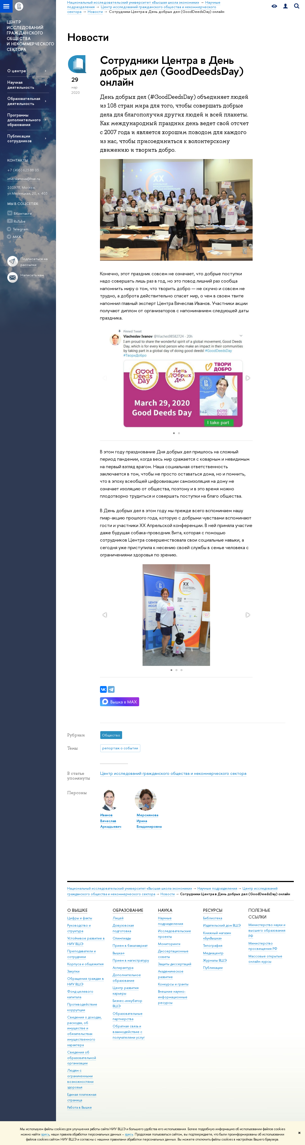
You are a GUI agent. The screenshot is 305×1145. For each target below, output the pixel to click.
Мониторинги (169, 943)
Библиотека (212, 918)
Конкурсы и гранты (173, 984)
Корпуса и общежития (85, 964)
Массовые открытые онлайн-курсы (265, 959)
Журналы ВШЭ (215, 960)
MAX (17, 236)
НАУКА (165, 910)
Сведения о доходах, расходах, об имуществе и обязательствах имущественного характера (84, 1031)
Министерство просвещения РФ (262, 946)
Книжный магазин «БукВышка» (217, 936)
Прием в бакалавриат (130, 945)
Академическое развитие (170, 974)
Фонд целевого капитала (80, 994)
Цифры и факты (79, 918)
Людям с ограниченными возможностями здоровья (80, 1078)
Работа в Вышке (79, 1107)
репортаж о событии (120, 747)
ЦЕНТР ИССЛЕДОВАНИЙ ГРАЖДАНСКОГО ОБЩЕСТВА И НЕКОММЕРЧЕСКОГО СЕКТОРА (30, 35)
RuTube (19, 221)
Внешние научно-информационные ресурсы (172, 997)
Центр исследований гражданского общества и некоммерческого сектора (173, 773)
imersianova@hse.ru (23, 178)
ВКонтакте (23, 213)
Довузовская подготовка (123, 928)
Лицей (118, 918)
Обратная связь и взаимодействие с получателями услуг (129, 1032)
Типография (212, 945)
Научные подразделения (217, 888)
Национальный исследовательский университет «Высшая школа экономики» (129, 888)
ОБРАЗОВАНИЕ (128, 910)
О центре (16, 70)
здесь (45, 1134)
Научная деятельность (20, 85)
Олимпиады (122, 938)
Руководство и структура (79, 928)
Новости (167, 894)
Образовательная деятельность (23, 101)
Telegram (20, 229)
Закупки (73, 971)
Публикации (213, 967)
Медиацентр (213, 953)
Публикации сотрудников (19, 138)
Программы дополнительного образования (24, 119)
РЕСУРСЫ (212, 910)
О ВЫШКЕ (77, 910)
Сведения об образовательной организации (81, 1058)
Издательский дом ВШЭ (222, 925)
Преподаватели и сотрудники (81, 954)
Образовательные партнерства (128, 1016)
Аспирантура (123, 967)
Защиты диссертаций (174, 964)
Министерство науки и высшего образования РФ (266, 930)
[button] (247, 378)
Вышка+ (119, 953)
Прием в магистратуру (131, 960)
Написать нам (32, 275)
